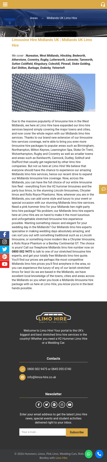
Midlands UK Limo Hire (62, 18)
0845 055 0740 (61, 369)
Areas (34, 18)
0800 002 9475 (37, 369)
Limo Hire (62, 457)
